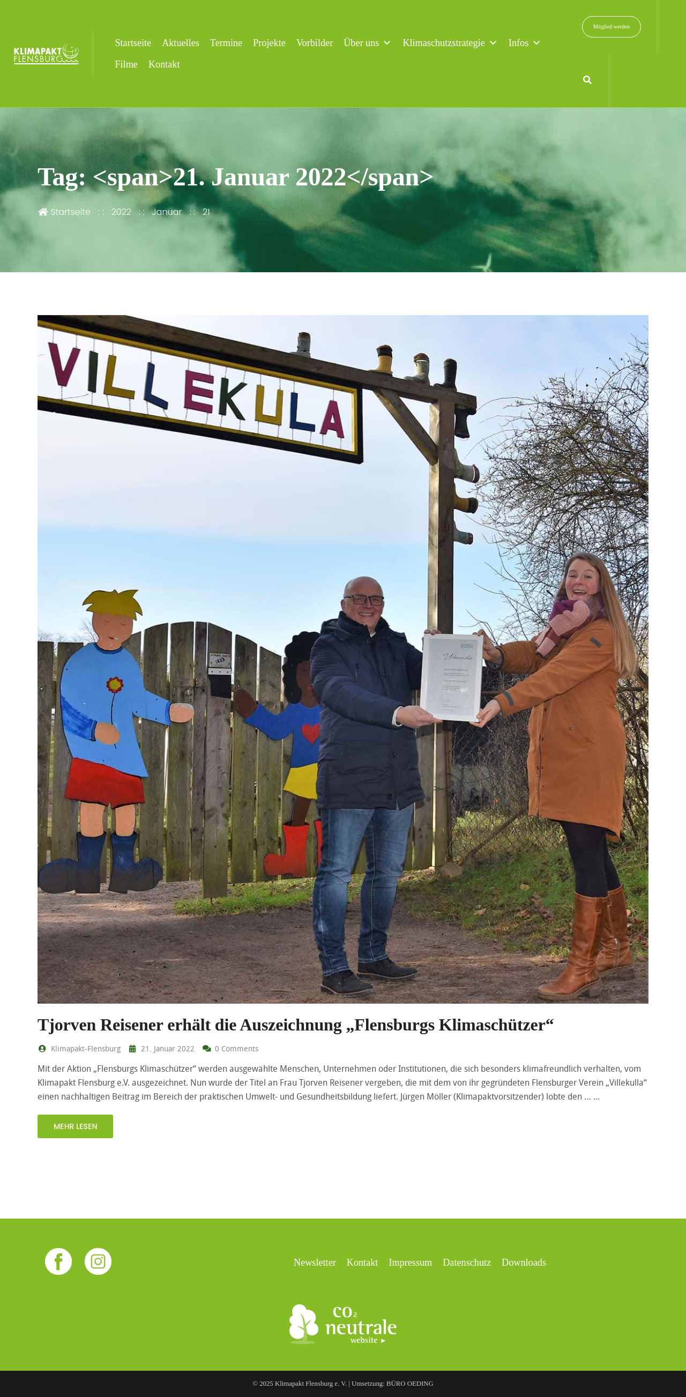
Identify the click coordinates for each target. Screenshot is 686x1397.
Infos (525, 43)
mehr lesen (75, 1126)
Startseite (133, 43)
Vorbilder (314, 43)
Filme (126, 64)
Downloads (524, 1262)
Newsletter (315, 1262)
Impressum (410, 1262)
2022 (121, 212)
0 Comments (230, 1048)
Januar (167, 212)
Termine (226, 43)
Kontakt (164, 64)
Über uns (368, 43)
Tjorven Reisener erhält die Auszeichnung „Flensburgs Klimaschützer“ (296, 1024)
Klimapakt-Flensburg (79, 1048)
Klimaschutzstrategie (450, 43)
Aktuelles (180, 43)
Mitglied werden (611, 26)
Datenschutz (467, 1262)
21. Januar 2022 (161, 1048)
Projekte (269, 43)
